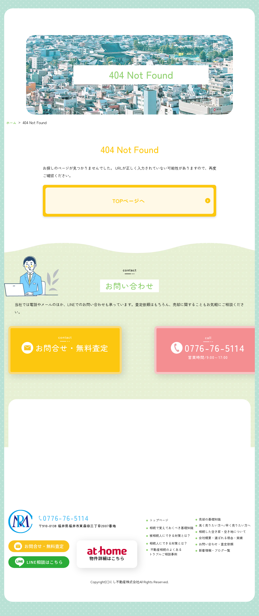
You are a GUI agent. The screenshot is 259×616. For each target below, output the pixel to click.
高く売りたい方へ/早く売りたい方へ (226, 531)
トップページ (158, 525)
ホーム (12, 122)
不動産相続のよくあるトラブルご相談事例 (164, 555)
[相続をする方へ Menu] (103, 19)
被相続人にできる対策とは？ (169, 540)
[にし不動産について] (204, 18)
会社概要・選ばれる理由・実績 (222, 542)
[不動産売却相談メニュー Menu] (179, 18)
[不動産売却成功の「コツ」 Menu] (155, 18)
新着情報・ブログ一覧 (216, 554)
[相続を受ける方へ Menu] (129, 19)
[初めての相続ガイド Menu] (77, 18)
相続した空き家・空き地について (224, 537)
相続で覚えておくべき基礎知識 (170, 533)
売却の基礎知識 (212, 525)
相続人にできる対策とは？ (167, 547)
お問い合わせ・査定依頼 (218, 548)
